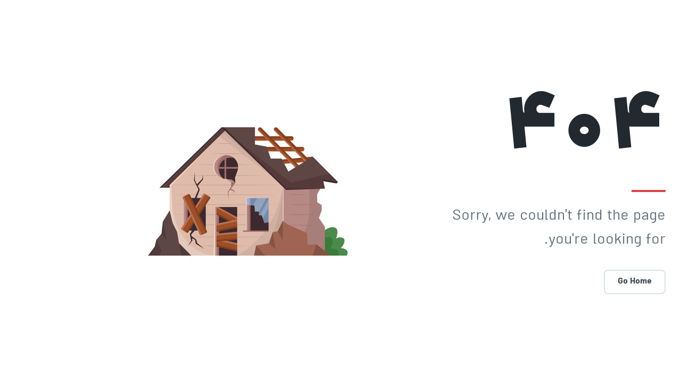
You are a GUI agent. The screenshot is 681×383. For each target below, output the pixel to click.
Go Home (608, 281)
